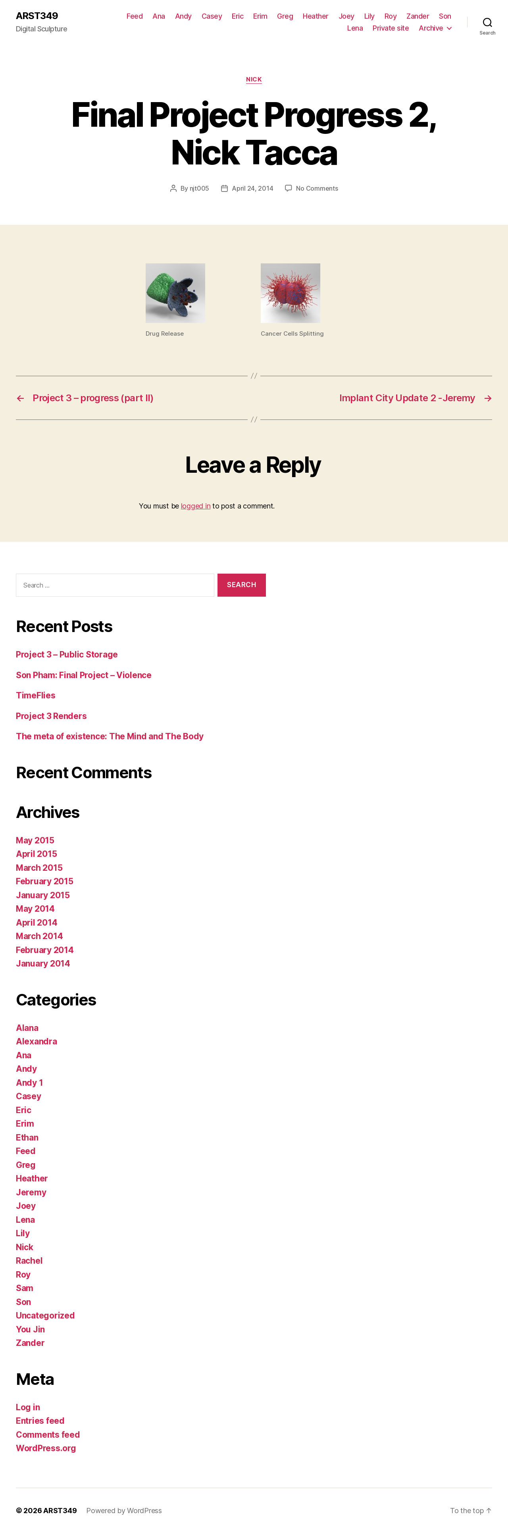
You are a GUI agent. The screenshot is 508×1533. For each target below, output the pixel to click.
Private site (391, 28)
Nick (254, 79)
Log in (28, 1407)
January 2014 (43, 964)
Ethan (27, 1138)
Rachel (29, 1261)
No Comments (317, 188)
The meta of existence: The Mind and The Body (110, 736)
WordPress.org (46, 1448)
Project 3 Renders (51, 716)
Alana (27, 1028)
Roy (391, 16)
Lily (369, 16)
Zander (417, 16)
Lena (355, 28)
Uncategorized (45, 1315)
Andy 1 (29, 1083)
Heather (316, 16)
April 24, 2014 (252, 188)
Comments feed (48, 1435)
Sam (24, 1288)
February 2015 (44, 881)
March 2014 (39, 936)
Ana (158, 16)
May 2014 (35, 909)
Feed (134, 16)
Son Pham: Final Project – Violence (84, 675)
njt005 (199, 188)
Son (445, 16)
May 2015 (35, 840)
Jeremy (31, 1192)
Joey (346, 16)
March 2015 (39, 868)
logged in (196, 506)
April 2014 (36, 923)
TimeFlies (36, 695)
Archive (431, 28)
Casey (212, 16)
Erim (260, 16)
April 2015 (36, 854)
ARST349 (37, 16)
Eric (237, 16)
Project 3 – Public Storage (67, 654)
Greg (285, 16)
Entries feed (40, 1421)
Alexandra (36, 1041)
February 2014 (45, 950)
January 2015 (43, 895)
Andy (183, 16)
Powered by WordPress (124, 1510)
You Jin (30, 1329)
